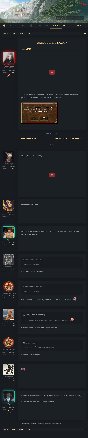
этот (44, 395)
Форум (56, 25)
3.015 (13, 216)
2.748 (13, 168)
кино (29, 49)
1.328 (13, 245)
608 (14, 381)
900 (14, 326)
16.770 (13, 409)
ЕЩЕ (52, 144)
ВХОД (79, 26)
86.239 (13, 72)
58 (14, 271)
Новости (42, 25)
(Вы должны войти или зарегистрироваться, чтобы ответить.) (42, 423)
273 (14, 298)
